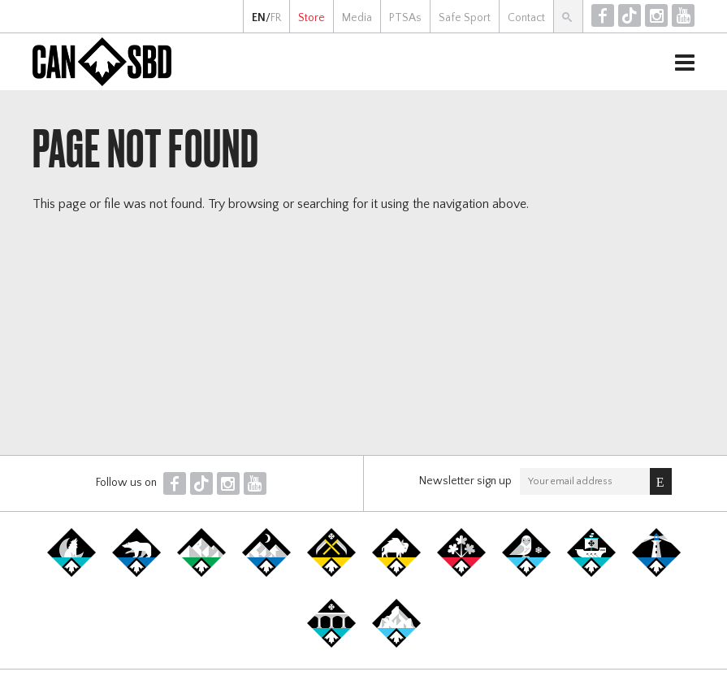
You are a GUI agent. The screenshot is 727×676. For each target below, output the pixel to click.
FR (275, 17)
